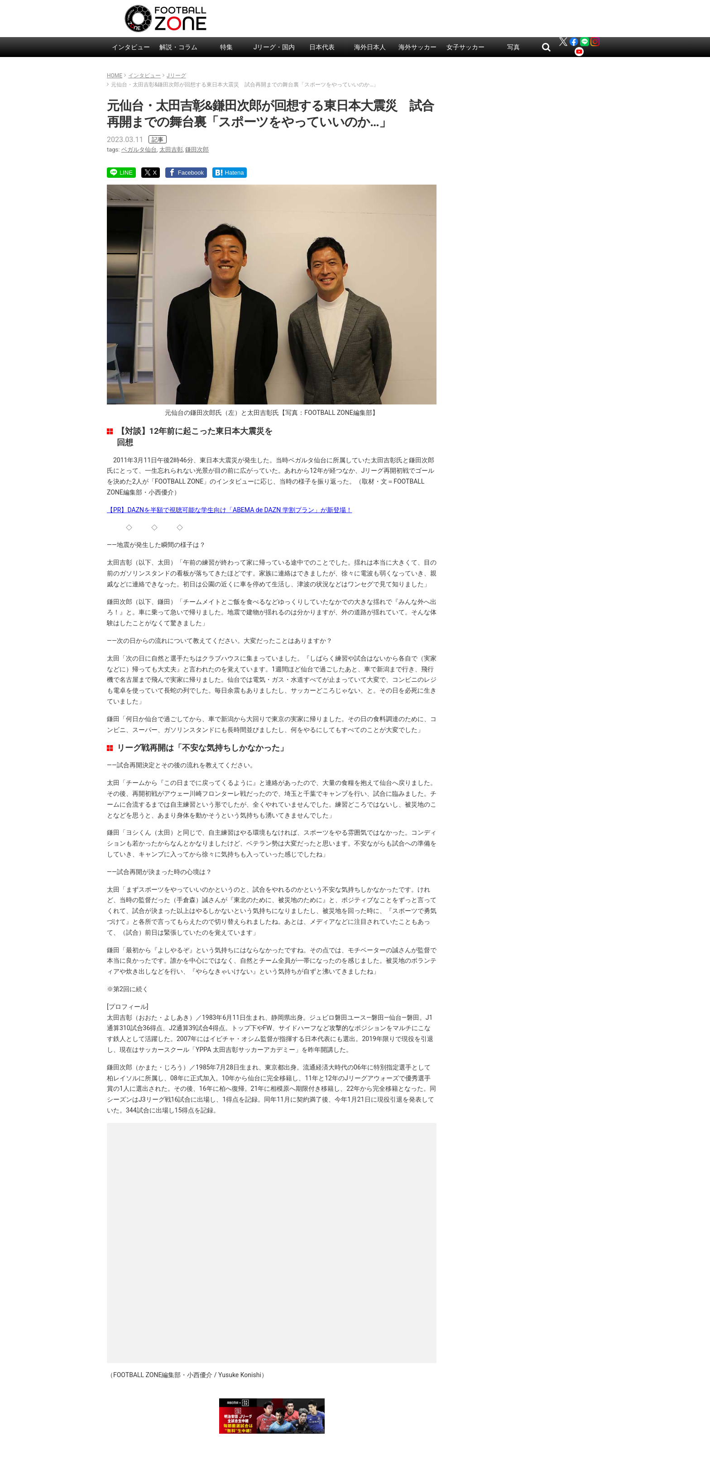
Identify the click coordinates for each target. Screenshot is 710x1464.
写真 (513, 47)
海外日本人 (370, 47)
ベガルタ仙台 (139, 149)
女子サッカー (465, 47)
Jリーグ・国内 (274, 47)
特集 (226, 47)
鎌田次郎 (197, 149)
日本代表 (322, 47)
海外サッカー (417, 47)
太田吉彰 (171, 149)
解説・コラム (178, 47)
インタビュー (131, 47)
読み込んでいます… (271, 1241)
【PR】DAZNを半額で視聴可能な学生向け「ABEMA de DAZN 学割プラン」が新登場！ (229, 509)
